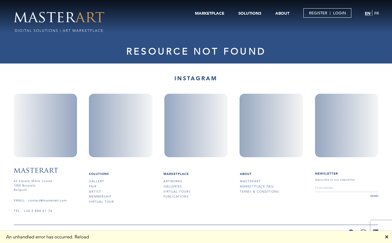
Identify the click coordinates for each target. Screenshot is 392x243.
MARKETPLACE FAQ (256, 186)
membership (100, 196)
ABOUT (282, 13)
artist (95, 192)
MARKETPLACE (209, 13)
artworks (172, 181)
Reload (82, 237)
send (374, 196)
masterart (250, 181)
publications (176, 196)
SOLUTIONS (249, 13)
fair (93, 186)
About (246, 174)
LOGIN (338, 13)
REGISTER (317, 13)
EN (367, 13)
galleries (172, 186)
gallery (96, 181)
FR (376, 13)
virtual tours (177, 192)
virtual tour (101, 202)
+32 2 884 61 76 (38, 211)
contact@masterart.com (47, 200)
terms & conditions (259, 192)
